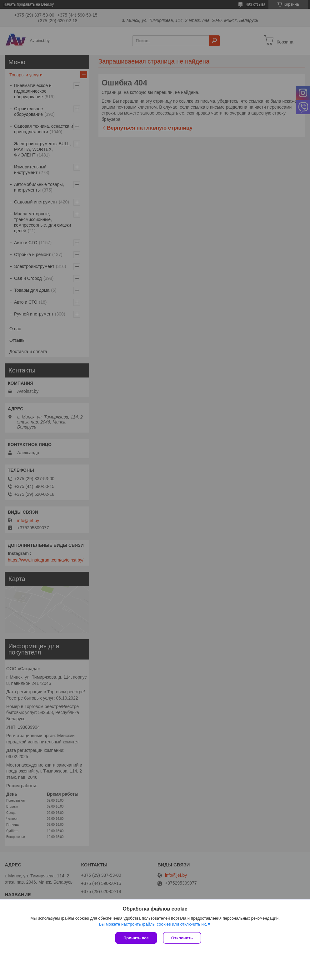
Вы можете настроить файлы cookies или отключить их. (153, 924)
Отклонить (182, 938)
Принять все (136, 938)
